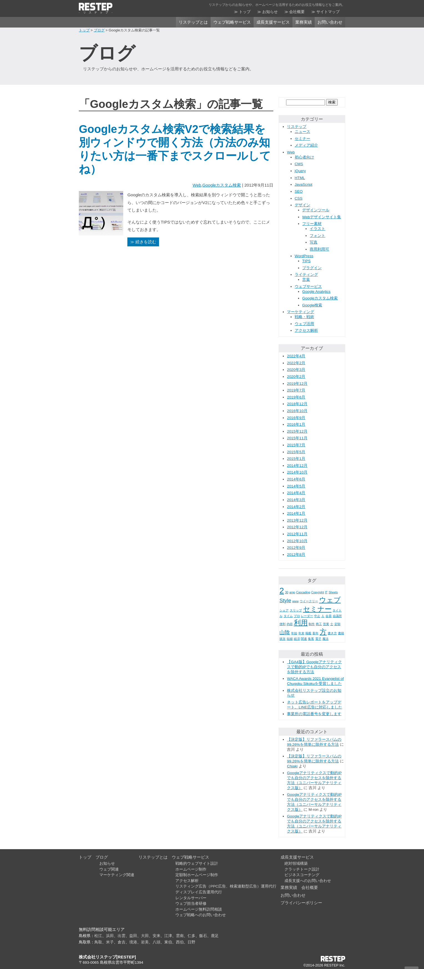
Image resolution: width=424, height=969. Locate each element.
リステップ (296, 127)
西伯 (180, 942)
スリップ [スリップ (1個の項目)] (296, 610)
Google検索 (312, 305)
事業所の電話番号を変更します (314, 714)
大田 (145, 936)
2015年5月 (296, 452)
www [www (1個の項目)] (295, 601)
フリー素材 (312, 224)
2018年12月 (297, 404)
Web (197, 185)
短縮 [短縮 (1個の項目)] (290, 638)
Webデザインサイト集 (321, 217)
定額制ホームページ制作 (196, 875)
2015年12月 (297, 431)
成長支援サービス (273, 22)
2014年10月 (297, 472)
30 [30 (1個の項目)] (286, 592)
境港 (133, 942)
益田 (133, 936)
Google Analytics (316, 291)
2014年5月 (296, 486)
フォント (317, 236)
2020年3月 (296, 370)
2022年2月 (296, 363)
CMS (299, 164)
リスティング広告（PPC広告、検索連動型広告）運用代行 (225, 886)
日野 (191, 942)
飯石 (203, 936)
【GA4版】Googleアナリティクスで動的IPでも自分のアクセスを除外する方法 (314, 667)
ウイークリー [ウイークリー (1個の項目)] (309, 601)
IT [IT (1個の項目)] (326, 592)
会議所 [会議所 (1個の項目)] (337, 616)
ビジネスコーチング (301, 875)
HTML (300, 178)
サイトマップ (328, 12)
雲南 (180, 936)
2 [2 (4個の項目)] (281, 590)
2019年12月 (297, 383)
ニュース (302, 132)
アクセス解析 (306, 330)
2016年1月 (296, 424)
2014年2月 (296, 507)
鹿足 (215, 936)
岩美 (145, 942)
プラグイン (312, 268)
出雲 (121, 936)
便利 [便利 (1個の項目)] (282, 624)
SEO (299, 191)
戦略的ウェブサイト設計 (196, 863)
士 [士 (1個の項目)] (331, 624)
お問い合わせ (329, 22)
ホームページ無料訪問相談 (198, 909)
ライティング (306, 274)
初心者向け (304, 157)
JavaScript (303, 184)
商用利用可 (319, 249)
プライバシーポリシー (301, 902)
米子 (110, 942)
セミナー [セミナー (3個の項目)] (317, 609)
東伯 (168, 942)
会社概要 (297, 12)
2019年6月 (296, 397)
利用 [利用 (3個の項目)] (301, 622)
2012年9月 (296, 548)
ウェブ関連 (109, 869)
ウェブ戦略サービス (232, 22)
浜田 (110, 936)
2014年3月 (296, 500)
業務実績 (303, 22)
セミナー (302, 139)
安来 (156, 936)
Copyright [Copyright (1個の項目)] (317, 592)
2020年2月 (296, 377)
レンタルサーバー (190, 898)
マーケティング (300, 312)
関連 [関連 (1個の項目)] (304, 638)
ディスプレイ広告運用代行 (198, 892)
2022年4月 (296, 356)
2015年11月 (297, 438)
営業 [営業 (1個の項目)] (326, 624)
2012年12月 (297, 527)
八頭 (156, 942)
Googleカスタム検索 (221, 185)
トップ (245, 12)
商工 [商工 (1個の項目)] (319, 624)
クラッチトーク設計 (301, 869)
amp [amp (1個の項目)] (292, 592)
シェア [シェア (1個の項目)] (284, 610)
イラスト (317, 229)
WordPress (304, 256)
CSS (298, 198)
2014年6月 (296, 479)
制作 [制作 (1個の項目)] (312, 624)
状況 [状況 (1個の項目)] (282, 638)
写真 (313, 242)
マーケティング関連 (116, 875)
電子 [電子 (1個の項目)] (318, 638)
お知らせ (270, 12)
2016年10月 (297, 411)
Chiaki (292, 766)
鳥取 (98, 942)
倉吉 (121, 942)
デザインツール (315, 210)
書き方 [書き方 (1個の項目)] (332, 633)
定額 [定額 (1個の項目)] (337, 624)
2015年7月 (296, 445)
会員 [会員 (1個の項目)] (328, 616)
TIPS (306, 261)
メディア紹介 (306, 145)
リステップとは (193, 22)
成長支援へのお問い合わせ (307, 881)
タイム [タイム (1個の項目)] (288, 616)
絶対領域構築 (296, 863)
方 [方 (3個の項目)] (323, 632)
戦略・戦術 (304, 317)
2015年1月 (296, 459)
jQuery (300, 171)
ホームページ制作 (190, 869)
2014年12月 (297, 466)
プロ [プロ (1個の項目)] (297, 616)
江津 (168, 936)
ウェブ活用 (304, 324)
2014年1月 (296, 513)
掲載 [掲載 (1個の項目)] (308, 633)
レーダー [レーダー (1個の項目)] (307, 616)
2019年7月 (296, 390)
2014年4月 (296, 493)
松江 (98, 936)
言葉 (306, 279)
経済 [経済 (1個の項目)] (297, 638)
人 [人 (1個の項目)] (322, 616)
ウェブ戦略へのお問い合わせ (200, 915)
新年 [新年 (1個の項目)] (315, 633)
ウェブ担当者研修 (190, 903)
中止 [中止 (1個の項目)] (317, 616)
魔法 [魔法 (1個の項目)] (325, 638)
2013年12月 (297, 520)
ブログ (99, 30)
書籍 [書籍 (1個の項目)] (341, 633)
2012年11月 (297, 534)
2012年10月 (297, 541)
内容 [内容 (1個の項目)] (290, 624)
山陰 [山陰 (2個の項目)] (284, 632)
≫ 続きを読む (143, 241)
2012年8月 (296, 554)
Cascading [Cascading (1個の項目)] (303, 592)
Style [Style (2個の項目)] (285, 600)
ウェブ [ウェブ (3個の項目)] (330, 600)
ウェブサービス (308, 286)
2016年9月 (296, 418)
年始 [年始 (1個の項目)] (294, 633)
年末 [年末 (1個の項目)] (301, 633)
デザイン (302, 205)
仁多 (191, 936)
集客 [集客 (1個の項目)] (311, 638)
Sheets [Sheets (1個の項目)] (333, 592)
